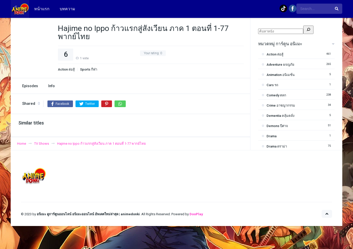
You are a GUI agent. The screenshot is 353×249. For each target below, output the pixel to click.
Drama (271, 136)
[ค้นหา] (308, 30)
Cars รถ (272, 85)
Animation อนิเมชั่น (281, 75)
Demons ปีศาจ (277, 126)
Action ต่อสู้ (66, 69)
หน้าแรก (41, 8)
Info (51, 86)
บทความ (67, 8)
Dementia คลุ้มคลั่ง (280, 116)
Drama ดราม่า (277, 146)
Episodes (30, 86)
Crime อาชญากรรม (281, 105)
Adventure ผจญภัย (280, 64)
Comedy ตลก (276, 95)
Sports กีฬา (88, 69)
